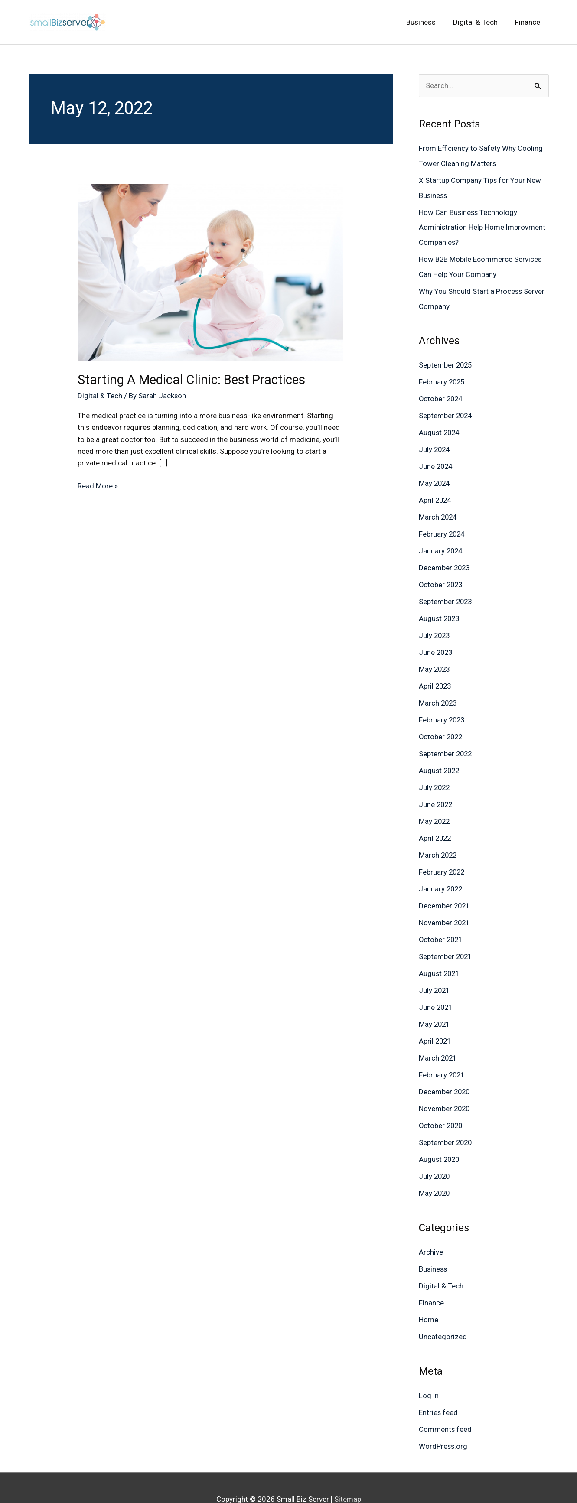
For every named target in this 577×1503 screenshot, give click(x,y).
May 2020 (435, 1174)
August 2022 (440, 759)
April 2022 (436, 825)
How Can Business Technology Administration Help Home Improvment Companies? (482, 226)
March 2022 (438, 842)
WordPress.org (443, 1423)
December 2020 (445, 1074)
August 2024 (440, 427)
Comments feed (445, 1407)
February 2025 (442, 378)
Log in (429, 1374)
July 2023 (435, 626)
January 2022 (441, 875)
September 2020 (446, 1124)
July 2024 (435, 444)
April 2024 (436, 494)
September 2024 (446, 411)
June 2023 (436, 643)
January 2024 (441, 544)
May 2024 (435, 477)
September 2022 (446, 742)
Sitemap (347, 1476)
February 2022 (442, 859)
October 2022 (441, 726)
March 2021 (438, 1041)
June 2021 (436, 991)
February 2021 (442, 1058)
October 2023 (441, 577)
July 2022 (435, 776)
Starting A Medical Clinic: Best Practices (194, 379)
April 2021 (436, 1024)
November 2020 (445, 1091)
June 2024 (436, 461)
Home (428, 1299)
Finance (431, 1282)
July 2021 (435, 975)
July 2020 (435, 1157)
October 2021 (441, 925)
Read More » (98, 485)
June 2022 (436, 792)
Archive (431, 1232)
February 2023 (442, 710)
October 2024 (441, 394)
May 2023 (435, 660)
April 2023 (436, 676)
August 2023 (440, 610)
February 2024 (442, 527)
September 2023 (446, 593)
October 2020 (441, 1107)
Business (433, 1249)
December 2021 (445, 892)
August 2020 (440, 1140)
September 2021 (446, 941)
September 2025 (446, 361)
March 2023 (438, 693)
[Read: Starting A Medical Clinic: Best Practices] (210, 271)
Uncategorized (443, 1315)
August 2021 (440, 958)
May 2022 (435, 809)
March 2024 (438, 511)
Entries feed (438, 1390)
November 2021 (445, 908)
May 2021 (435, 1008)
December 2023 (445, 560)
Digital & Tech (100, 395)
